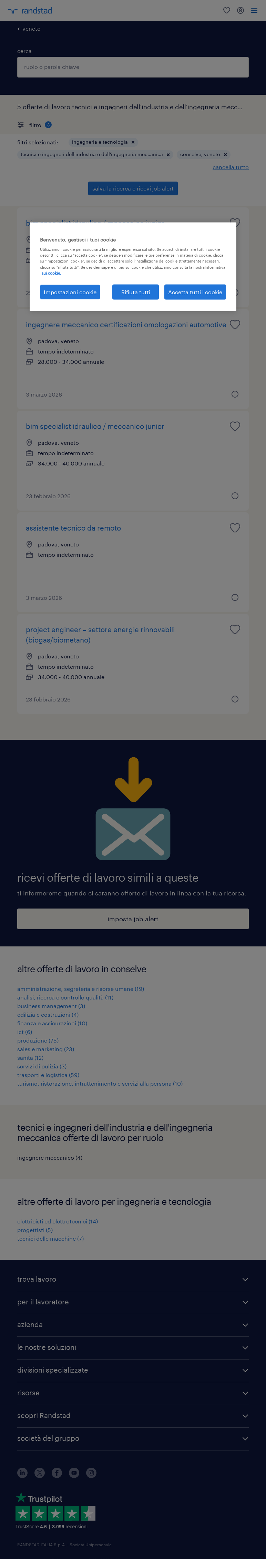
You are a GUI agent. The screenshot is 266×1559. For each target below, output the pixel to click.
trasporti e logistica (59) (48, 1074)
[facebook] (57, 1476)
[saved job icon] (235, 223)
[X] (39, 1476)
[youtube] (74, 1476)
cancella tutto (231, 167)
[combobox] (133, 67)
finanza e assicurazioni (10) (52, 1023)
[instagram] (91, 1476)
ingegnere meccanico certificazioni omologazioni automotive (126, 324)
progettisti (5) (35, 1230)
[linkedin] (22, 1476)
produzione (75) (38, 1040)
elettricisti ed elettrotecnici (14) (57, 1221)
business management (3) (51, 1006)
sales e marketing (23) (45, 1049)
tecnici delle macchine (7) (50, 1238)
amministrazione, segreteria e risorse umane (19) (80, 988)
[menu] (254, 10)
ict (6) (24, 1031)
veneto (31, 28)
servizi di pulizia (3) (41, 1066)
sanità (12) (30, 1057)
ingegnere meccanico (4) (49, 1157)
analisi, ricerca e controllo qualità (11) (65, 997)
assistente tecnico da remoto (73, 528)
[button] (133, 142)
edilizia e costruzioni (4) (48, 1014)
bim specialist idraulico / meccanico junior (95, 223)
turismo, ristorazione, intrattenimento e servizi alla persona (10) (100, 1083)
